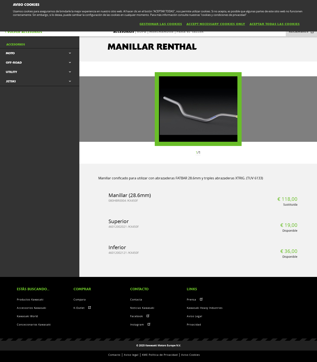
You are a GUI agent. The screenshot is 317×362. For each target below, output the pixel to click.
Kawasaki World (27, 316)
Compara (80, 299)
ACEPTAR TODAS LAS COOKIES (275, 24)
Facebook (136, 316)
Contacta (136, 299)
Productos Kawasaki (30, 299)
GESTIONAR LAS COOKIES (161, 24)
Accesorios (123, 32)
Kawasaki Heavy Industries (205, 307)
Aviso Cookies (190, 354)
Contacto (114, 354)
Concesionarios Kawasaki (34, 324)
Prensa (191, 299)
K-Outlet (79, 307)
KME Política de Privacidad (160, 354)
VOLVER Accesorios (23, 32)
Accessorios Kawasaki (31, 307)
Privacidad (194, 324)
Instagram (137, 324)
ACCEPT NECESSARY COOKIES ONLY (215, 24)
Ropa (141, 32)
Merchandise (161, 32)
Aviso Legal (194, 316)
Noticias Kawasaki (142, 307)
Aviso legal (131, 354)
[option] (198, 109)
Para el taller (190, 32)
